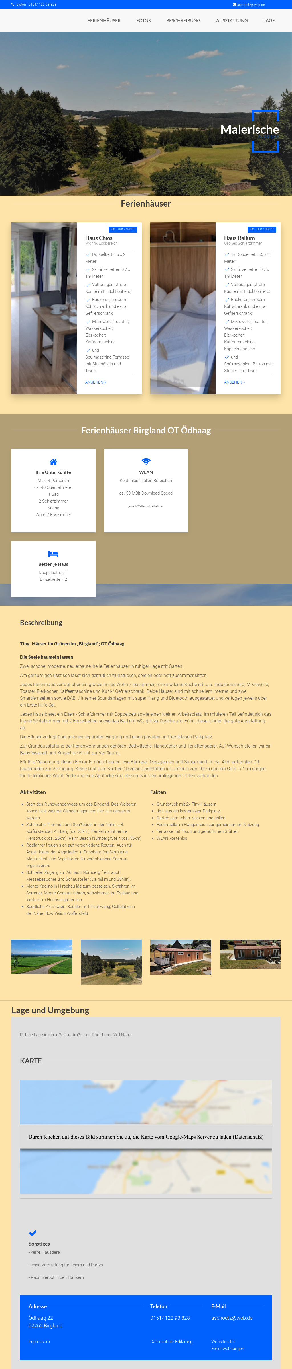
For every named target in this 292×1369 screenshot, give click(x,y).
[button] (104, 20)
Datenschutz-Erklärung (171, 1341)
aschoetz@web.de (249, 5)
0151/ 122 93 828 (170, 1318)
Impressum (39, 1341)
